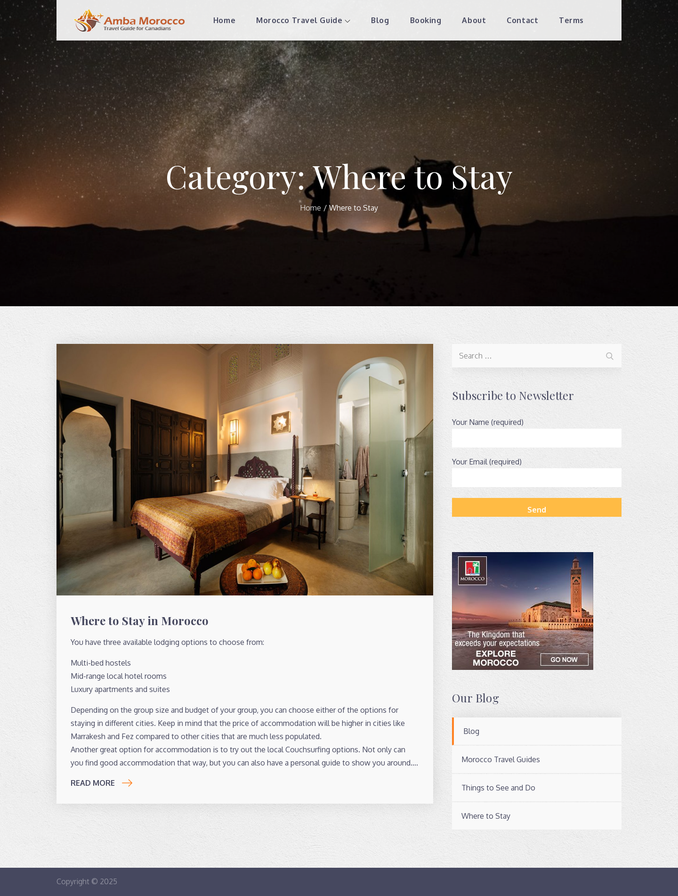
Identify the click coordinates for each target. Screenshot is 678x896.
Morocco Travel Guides (500, 759)
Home (224, 20)
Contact (522, 20)
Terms (571, 20)
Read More (101, 783)
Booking (426, 20)
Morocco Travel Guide (303, 20)
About (474, 20)
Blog (380, 20)
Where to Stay (485, 816)
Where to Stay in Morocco (140, 620)
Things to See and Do (498, 787)
